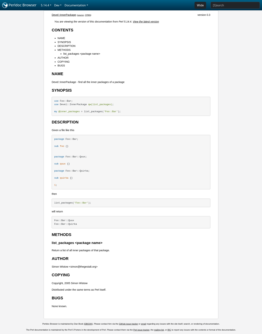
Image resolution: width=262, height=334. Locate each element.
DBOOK (88, 324)
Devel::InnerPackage (64, 14)
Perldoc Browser (19, 5)
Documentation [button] (75, 5)
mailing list (159, 330)
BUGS (61, 65)
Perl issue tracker (141, 330)
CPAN (88, 15)
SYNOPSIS (64, 42)
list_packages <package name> (81, 53)
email (143, 324)
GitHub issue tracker (128, 324)
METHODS (64, 49)
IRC (169, 330)
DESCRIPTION (66, 45)
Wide (200, 5)
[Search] (235, 5)
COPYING (63, 61)
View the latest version (146, 21)
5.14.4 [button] (45, 5)
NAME (61, 38)
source (81, 15)
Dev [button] (56, 5)
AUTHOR (63, 57)
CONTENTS (62, 30)
